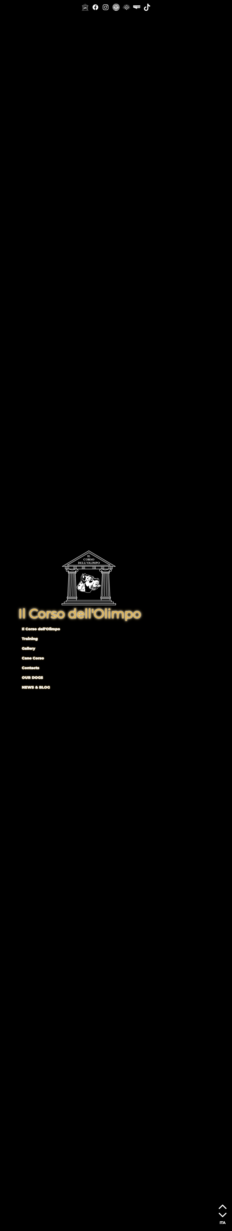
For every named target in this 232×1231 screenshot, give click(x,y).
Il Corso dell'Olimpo (41, 629)
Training (30, 639)
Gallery (28, 648)
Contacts (30, 668)
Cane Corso (33, 658)
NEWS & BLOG (36, 687)
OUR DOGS (32, 678)
